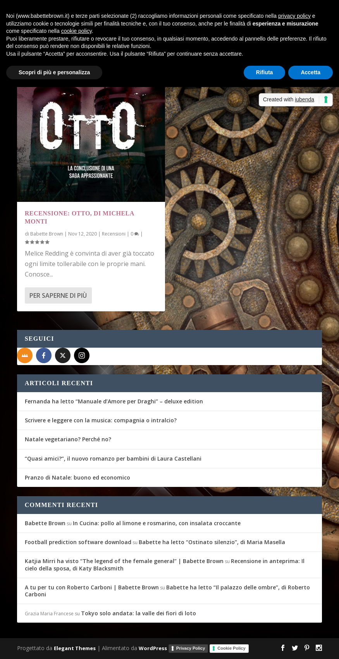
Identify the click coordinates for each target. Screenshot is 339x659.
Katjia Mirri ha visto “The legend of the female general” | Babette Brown (124, 561)
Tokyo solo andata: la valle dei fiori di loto (138, 613)
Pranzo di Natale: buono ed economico (77, 477)
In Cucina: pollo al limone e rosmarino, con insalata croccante (157, 523)
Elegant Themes (75, 648)
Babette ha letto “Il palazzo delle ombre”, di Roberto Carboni (167, 591)
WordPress (153, 648)
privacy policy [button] (294, 16)
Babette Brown (46, 233)
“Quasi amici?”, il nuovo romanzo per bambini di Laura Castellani (113, 458)
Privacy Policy (190, 648)
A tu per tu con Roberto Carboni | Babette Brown (92, 587)
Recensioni (114, 233)
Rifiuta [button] (264, 72)
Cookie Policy (231, 648)
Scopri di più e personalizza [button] (54, 72)
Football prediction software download (78, 542)
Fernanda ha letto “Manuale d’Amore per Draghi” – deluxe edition (114, 401)
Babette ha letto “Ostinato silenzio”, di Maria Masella (212, 542)
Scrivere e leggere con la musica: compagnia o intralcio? (101, 420)
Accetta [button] (310, 72)
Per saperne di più (58, 295)
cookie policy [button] (76, 31)
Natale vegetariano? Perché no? (68, 439)
